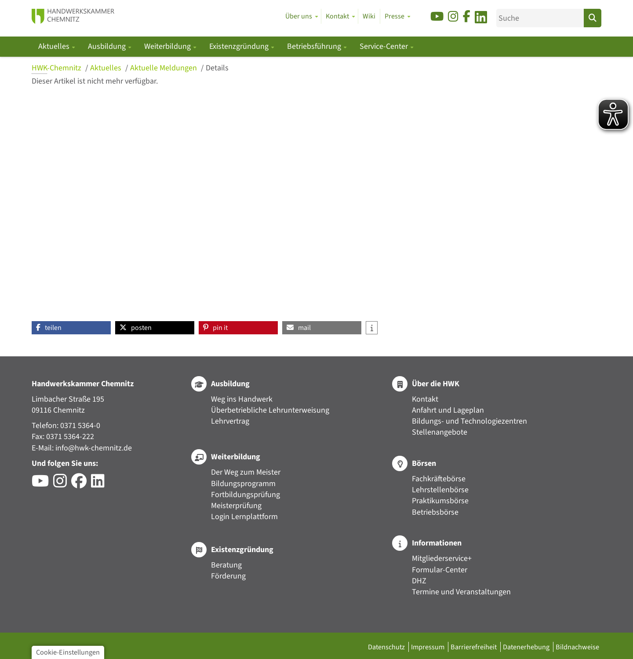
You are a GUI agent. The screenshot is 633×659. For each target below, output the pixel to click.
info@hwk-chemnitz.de (93, 448)
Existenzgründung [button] (239, 46)
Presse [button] (394, 16)
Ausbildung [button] (107, 46)
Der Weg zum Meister (245, 472)
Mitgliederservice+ (442, 558)
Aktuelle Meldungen (164, 67)
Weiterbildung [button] (168, 46)
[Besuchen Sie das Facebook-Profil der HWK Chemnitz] (81, 484)
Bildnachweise (577, 647)
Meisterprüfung (236, 505)
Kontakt (425, 399)
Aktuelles (106, 67)
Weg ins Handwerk (242, 399)
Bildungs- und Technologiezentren (469, 421)
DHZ (419, 580)
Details (217, 67)
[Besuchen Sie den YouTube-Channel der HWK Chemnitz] (42, 484)
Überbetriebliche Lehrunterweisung (270, 410)
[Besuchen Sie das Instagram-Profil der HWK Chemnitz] (62, 484)
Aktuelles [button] (54, 46)
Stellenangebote (439, 432)
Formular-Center (439, 569)
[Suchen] (592, 18)
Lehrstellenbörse (440, 489)
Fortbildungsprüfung (245, 494)
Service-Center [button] (385, 46)
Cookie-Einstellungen (68, 652)
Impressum (428, 647)
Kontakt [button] (337, 16)
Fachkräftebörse (439, 478)
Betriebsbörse (435, 512)
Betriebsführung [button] (315, 46)
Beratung (226, 565)
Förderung (228, 576)
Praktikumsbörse (440, 500)
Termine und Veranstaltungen (461, 591)
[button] (71, 327)
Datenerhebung (527, 647)
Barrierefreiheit (474, 647)
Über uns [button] (298, 16)
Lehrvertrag (230, 421)
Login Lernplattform (244, 516)
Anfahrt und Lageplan (448, 410)
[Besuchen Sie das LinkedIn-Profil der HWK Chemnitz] (100, 484)
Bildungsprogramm (243, 483)
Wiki (369, 16)
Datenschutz (387, 647)
